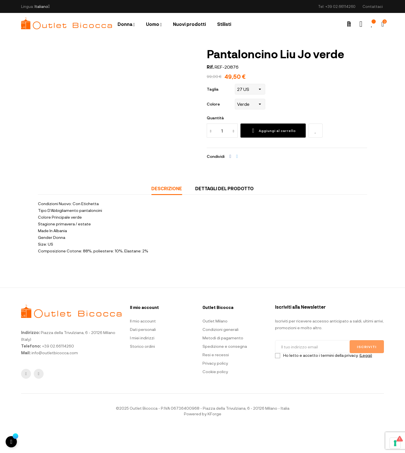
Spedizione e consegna (224, 371)
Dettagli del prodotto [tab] (224, 213)
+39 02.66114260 (340, 6)
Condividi (230, 181)
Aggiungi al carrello (273, 155)
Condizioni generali (220, 354)
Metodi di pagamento (222, 362)
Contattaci (373, 6)
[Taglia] (250, 114)
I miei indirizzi (142, 362)
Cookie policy (215, 396)
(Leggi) (365, 380)
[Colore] (250, 129)
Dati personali (143, 354)
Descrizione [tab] (166, 213)
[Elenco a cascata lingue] (42, 6)
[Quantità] (222, 156)
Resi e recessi (215, 379)
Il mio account (143, 346)
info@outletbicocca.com (55, 377)
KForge (214, 438)
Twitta (237, 181)
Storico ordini (142, 371)
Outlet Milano (215, 346)
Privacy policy (215, 388)
